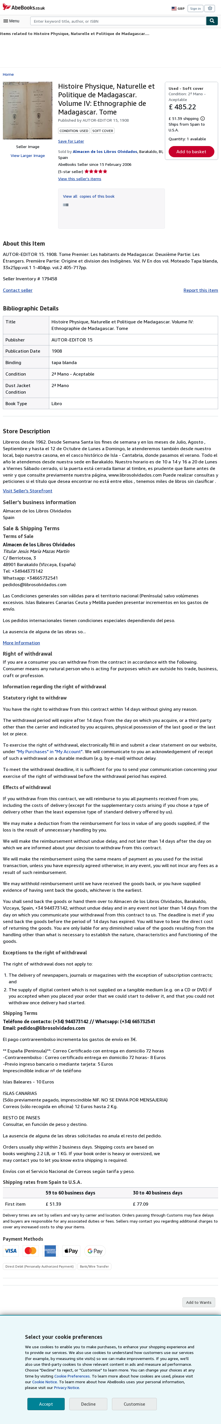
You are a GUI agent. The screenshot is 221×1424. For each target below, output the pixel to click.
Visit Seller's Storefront (26, 490)
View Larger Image (27, 155)
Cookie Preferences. (57, 1376)
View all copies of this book (88, 195)
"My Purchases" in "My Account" (35, 744)
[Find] (212, 21)
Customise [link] (133, 1404)
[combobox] (118, 21)
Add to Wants (199, 1282)
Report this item (202, 289)
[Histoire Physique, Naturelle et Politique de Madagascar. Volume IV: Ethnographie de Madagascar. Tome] (27, 110)
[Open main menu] (12, 21)
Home (8, 73)
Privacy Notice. (38, 1387)
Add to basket (191, 151)
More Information (20, 635)
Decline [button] (88, 1404)
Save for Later (70, 140)
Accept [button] (45, 1404)
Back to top (110, 1310)
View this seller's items (78, 178)
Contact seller (17, 289)
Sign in (195, 8)
